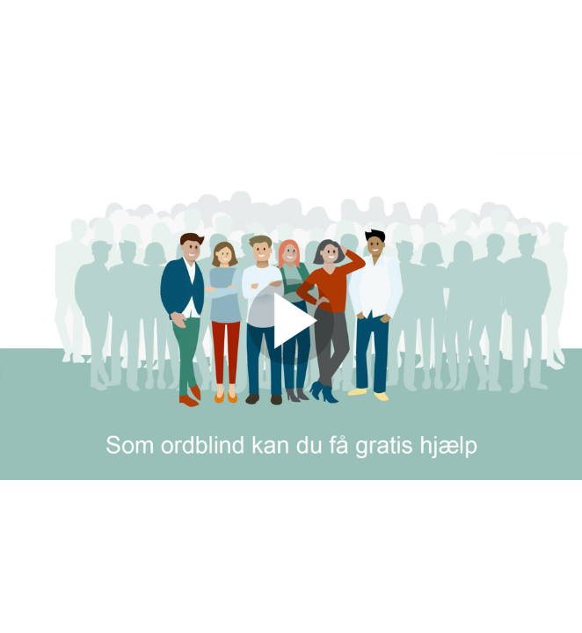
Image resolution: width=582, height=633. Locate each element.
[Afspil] (291, 360)
